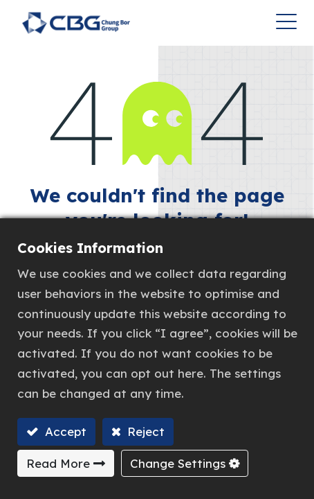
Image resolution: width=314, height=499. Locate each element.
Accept (63, 431)
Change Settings (177, 463)
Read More (58, 463)
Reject (144, 431)
